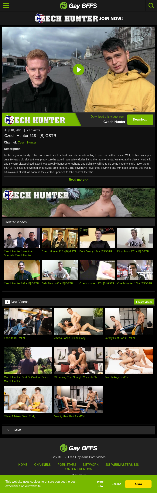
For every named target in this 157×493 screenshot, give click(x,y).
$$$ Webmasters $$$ (122, 464)
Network (91, 464)
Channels (42, 464)
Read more (78, 179)
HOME (22, 464)
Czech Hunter (27, 142)
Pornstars (67, 464)
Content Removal (78, 469)
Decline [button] (116, 483)
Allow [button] (138, 483)
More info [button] (100, 484)
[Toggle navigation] (5, 5)
